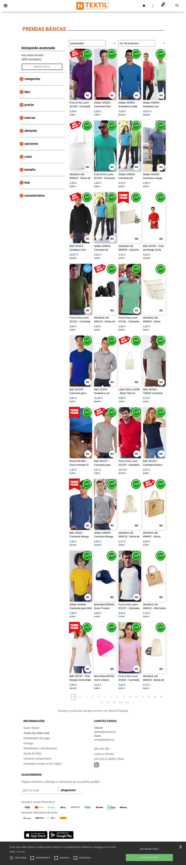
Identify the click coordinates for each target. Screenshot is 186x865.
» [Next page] (133, 702)
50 (155, 696)
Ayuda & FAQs (33, 753)
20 (136, 696)
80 (108, 702)
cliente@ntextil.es (105, 731)
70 (102, 702)
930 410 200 (101, 748)
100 (120, 702)
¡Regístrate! (68, 790)
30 (142, 696)
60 (161, 696)
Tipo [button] (27, 91)
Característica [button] (34, 195)
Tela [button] (27, 182)
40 (148, 696)
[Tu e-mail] (40, 790)
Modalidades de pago (37, 738)
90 (114, 702)
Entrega (28, 743)
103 (127, 702)
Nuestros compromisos (38, 758)
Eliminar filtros (42, 66)
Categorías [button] (32, 79)
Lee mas (20, 851)
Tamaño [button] (30, 169)
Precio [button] (29, 104)
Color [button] (28, 156)
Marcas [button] (29, 117)
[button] (144, 5)
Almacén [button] (30, 130)
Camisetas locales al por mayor (43, 763)
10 (130, 696)
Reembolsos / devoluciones (40, 748)
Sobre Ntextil (31, 727)
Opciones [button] (31, 143)
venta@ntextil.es (104, 739)
